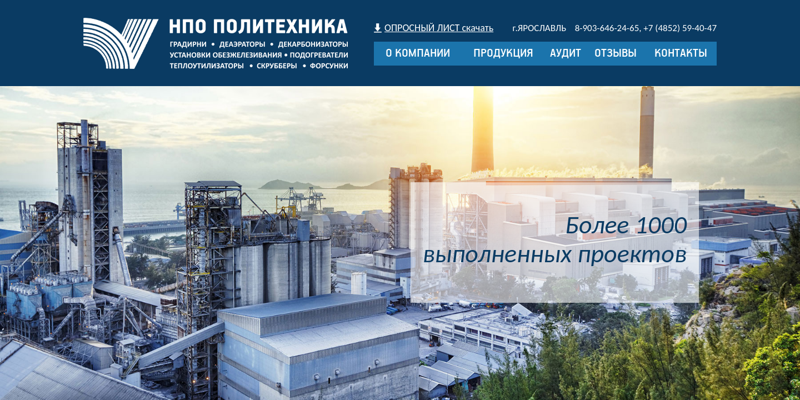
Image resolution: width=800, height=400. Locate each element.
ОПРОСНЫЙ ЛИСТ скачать (438, 28)
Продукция (503, 53)
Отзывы (615, 53)
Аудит (565, 53)
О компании (418, 53)
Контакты (680, 53)
